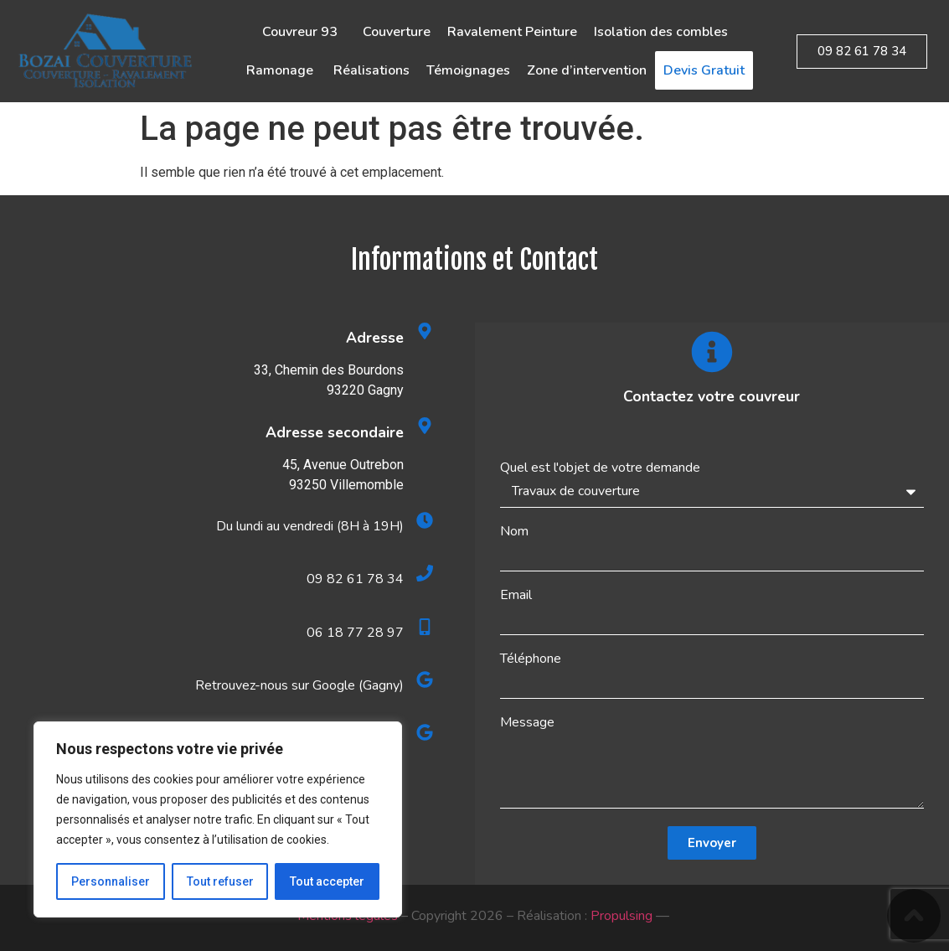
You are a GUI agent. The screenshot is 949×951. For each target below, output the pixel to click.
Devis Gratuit (704, 70)
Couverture (397, 32)
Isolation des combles (661, 32)
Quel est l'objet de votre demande (600, 467)
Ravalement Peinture (512, 32)
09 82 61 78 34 (355, 579)
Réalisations (371, 70)
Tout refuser (220, 881)
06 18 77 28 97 (355, 632)
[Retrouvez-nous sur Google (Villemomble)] (424, 732)
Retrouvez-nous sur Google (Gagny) (299, 685)
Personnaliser (110, 881)
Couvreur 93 (304, 32)
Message (527, 722)
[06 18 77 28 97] (424, 626)
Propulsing (621, 916)
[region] (218, 819)
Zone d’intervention (587, 70)
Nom (514, 531)
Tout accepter (327, 881)
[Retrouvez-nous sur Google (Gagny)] (424, 679)
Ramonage (281, 70)
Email (516, 595)
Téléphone (530, 658)
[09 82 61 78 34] (424, 573)
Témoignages (468, 70)
